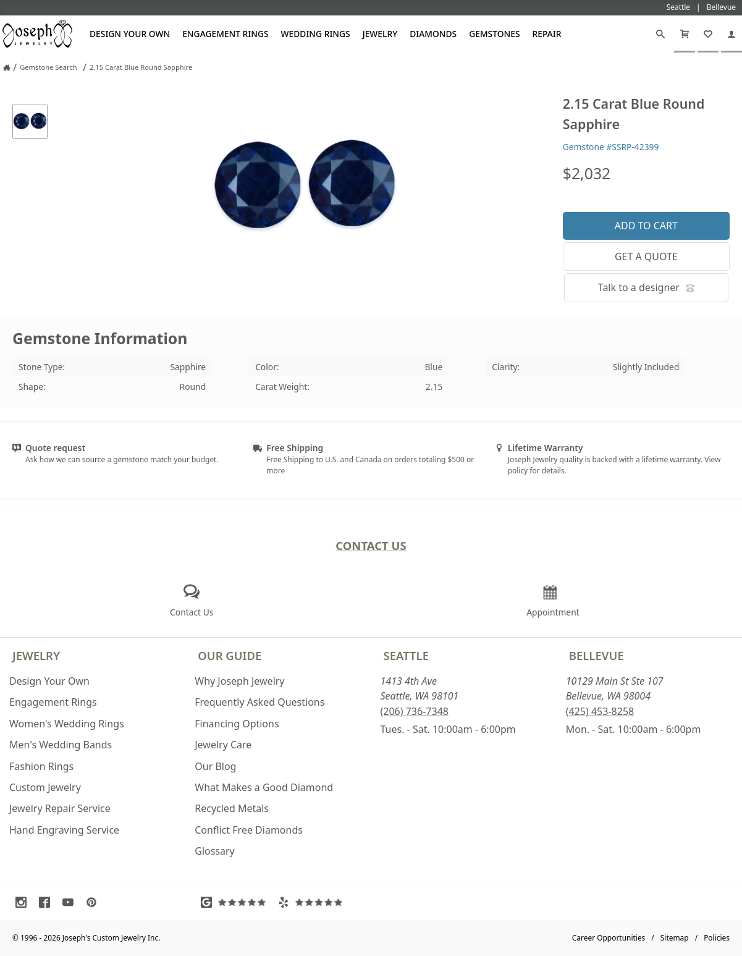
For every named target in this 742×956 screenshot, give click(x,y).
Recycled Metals (232, 808)
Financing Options (237, 723)
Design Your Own (130, 34)
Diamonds (433, 34)
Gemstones (494, 34)
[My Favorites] (708, 34)
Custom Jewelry (45, 787)
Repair (547, 34)
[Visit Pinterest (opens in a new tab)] (94, 902)
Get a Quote (646, 256)
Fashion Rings (41, 766)
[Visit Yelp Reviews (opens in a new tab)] (313, 902)
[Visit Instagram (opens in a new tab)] (24, 902)
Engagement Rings (225, 34)
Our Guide (229, 655)
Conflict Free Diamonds (249, 830)
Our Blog (215, 766)
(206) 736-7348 (415, 711)
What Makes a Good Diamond (264, 787)
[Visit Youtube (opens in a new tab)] (71, 902)
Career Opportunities (609, 938)
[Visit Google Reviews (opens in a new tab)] (236, 902)
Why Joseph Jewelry (239, 681)
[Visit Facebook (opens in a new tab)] (47, 902)
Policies (717, 938)
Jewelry (380, 34)
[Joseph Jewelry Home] (7, 67)
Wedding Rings (315, 34)
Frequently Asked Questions (259, 702)
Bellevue (596, 655)
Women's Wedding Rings (66, 723)
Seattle (406, 655)
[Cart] (684, 34)
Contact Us (371, 545)
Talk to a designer (646, 287)
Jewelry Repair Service (60, 808)
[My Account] (731, 34)
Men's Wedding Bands (60, 744)
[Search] (660, 34)
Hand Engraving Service (64, 830)
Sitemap (674, 938)
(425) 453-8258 (600, 711)
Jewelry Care (223, 744)
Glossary (215, 851)
